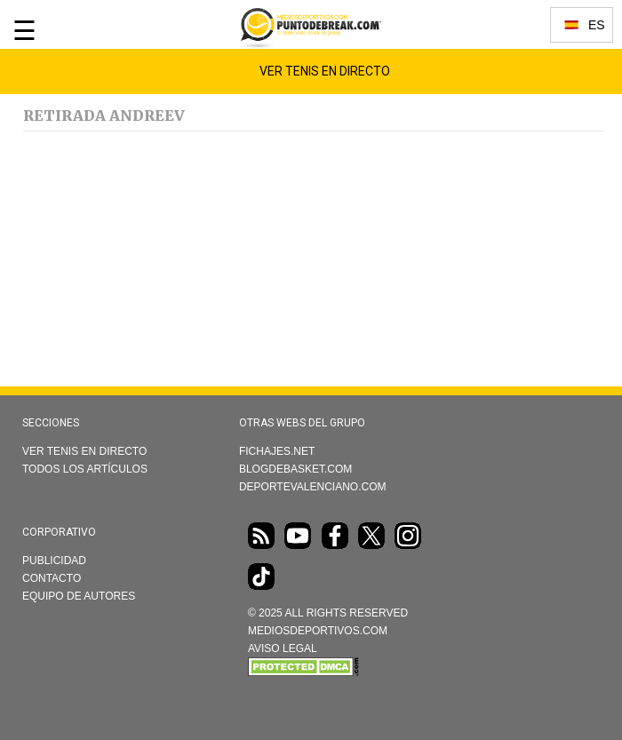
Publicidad (54, 560)
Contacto (51, 578)
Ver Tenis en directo (84, 451)
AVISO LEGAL (282, 648)
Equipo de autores (78, 596)
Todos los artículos (85, 469)
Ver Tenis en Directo (324, 71)
